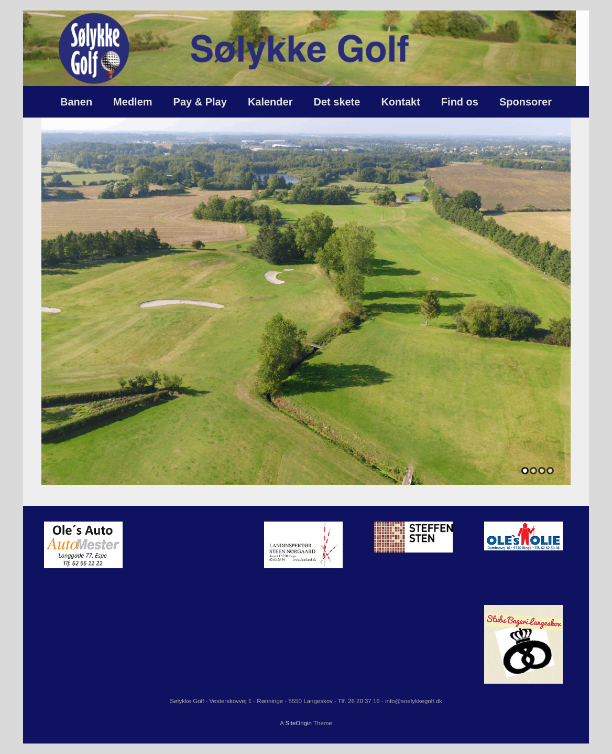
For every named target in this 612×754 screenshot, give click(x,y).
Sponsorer (525, 102)
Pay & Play (200, 102)
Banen (76, 102)
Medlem (132, 102)
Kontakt (400, 102)
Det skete (336, 102)
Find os (459, 102)
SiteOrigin (298, 723)
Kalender (270, 102)
